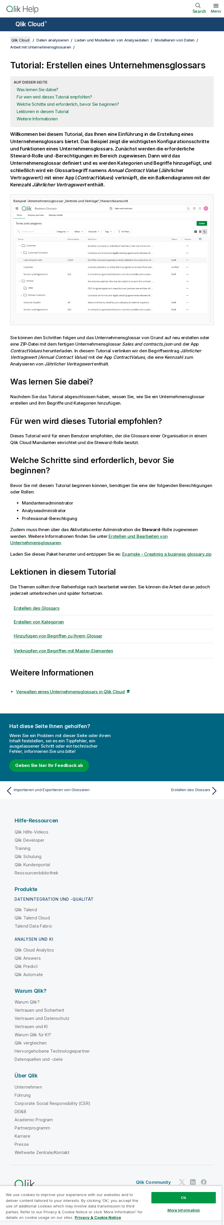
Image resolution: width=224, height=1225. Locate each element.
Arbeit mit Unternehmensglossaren (40, 47)
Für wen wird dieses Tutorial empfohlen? (54, 96)
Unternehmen (28, 1086)
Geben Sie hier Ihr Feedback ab (49, 765)
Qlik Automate (29, 974)
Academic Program (34, 1119)
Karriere (22, 1136)
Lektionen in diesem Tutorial (43, 111)
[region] (111, 1205)
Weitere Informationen (37, 118)
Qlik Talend (26, 909)
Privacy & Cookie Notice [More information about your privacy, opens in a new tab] (98, 1217)
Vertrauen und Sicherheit (39, 1010)
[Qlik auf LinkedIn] (192, 1182)
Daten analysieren (52, 40)
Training (22, 848)
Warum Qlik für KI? (33, 1034)
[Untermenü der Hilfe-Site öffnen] (8, 25)
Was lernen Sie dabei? (37, 89)
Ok (183, 1197)
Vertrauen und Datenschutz (42, 1018)
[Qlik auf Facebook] (204, 1182)
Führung (23, 1095)
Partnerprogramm (32, 1127)
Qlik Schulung (28, 856)
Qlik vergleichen (31, 1042)
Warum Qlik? (27, 1001)
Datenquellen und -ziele (39, 1059)
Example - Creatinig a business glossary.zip (166, 554)
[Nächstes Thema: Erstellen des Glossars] (167, 791)
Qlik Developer (29, 840)
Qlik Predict (26, 966)
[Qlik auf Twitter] (182, 1182)
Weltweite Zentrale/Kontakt (42, 1152)
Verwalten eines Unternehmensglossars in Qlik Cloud (70, 691)
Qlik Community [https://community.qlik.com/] (153, 1182)
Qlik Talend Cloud (32, 917)
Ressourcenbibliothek (36, 872)
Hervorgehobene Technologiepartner (52, 1051)
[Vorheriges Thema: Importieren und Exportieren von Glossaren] (57, 791)
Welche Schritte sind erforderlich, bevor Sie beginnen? (68, 104)
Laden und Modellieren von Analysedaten (112, 40)
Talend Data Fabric (33, 925)
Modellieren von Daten (175, 40)
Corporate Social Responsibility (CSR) (52, 1103)
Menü (216, 11)
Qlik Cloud (31, 24)
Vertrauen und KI (31, 1026)
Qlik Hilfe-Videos (31, 831)
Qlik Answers (28, 958)
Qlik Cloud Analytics (34, 949)
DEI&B (20, 1111)
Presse (22, 1144)
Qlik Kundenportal (32, 864)
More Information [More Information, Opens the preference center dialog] (183, 1210)
